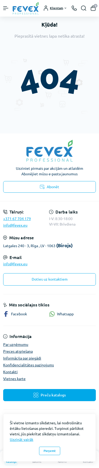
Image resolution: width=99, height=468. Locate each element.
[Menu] (5, 8)
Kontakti (10, 372)
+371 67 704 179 (17, 219)
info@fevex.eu (15, 225)
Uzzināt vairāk (21, 439)
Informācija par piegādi (22, 358)
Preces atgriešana (18, 351)
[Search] (83, 8)
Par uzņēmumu (15, 344)
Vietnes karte (14, 379)
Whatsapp (61, 314)
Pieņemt (50, 450)
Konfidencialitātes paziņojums (28, 365)
